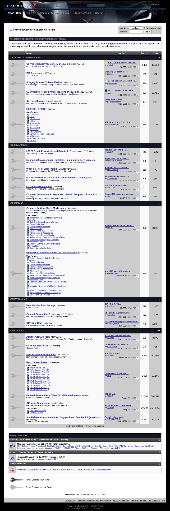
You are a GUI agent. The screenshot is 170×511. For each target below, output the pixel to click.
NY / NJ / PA (35, 119)
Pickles (78, 448)
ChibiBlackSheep (86, 446)
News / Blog (14, 13)
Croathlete (65, 469)
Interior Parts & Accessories (41, 233)
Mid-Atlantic (34, 136)
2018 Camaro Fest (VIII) (40, 374)
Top (163, 500)
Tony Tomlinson (53, 469)
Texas (32, 116)
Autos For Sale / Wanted (39, 295)
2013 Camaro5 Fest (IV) (40, 383)
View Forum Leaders (95, 426)
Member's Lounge (18, 299)
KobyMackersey (23, 448)
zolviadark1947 (116, 448)
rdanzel (110, 196)
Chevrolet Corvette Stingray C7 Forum (94, 500)
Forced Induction (37, 224)
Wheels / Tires (36, 228)
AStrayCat (90, 469)
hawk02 (144, 446)
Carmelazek (112, 178)
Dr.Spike (42, 469)
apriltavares (112, 83)
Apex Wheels (112, 170)
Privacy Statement (121, 500)
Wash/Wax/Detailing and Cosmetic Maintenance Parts (43, 240)
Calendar (65, 13)
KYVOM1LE (112, 346)
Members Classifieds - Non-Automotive (46, 290)
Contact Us (70, 500)
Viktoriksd (111, 315)
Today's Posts (83, 13)
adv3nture (30, 446)
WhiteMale (104, 448)
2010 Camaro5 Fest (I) (39, 390)
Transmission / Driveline (40, 226)
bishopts (110, 338)
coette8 (110, 65)
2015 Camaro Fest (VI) (39, 377)
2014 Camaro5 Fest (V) (39, 381)
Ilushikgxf (111, 306)
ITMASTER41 (113, 124)
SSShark (86, 448)
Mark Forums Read (74, 426)
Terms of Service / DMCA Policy (145, 500)
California (34, 114)
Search (99, 13)
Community (48, 13)
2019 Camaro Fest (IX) (39, 372)
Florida (32, 121)
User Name (124, 28)
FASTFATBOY (120, 446)
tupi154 (110, 228)
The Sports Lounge (38, 411)
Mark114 (58, 448)
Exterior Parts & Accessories (42, 231)
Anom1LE (40, 446)
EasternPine (108, 446)
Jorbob (78, 469)
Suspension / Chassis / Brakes (42, 273)
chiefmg (110, 407)
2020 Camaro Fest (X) (39, 368)
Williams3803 (112, 273)
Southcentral (35, 127)
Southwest (34, 129)
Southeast (34, 125)
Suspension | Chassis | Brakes (42, 235)
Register (31, 13)
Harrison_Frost (133, 446)
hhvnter (151, 446)
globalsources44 (114, 102)
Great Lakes (35, 123)
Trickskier (95, 448)
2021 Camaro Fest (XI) (39, 370)
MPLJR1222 (68, 448)
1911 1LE (21, 446)
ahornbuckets (101, 469)
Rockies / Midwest (37, 138)
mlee (109, 93)
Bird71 (58, 446)
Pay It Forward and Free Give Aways (45, 292)
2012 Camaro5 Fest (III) (40, 385)
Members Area (17, 331)
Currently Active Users (19, 440)
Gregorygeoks (113, 324)
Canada (33, 140)
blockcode (111, 187)
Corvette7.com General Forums (25, 57)
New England (35, 132)
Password (123, 32)
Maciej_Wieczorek (46, 448)
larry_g (35, 448)
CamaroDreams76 (70, 446)
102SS (110, 396)
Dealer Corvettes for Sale (40, 248)
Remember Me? (152, 28)
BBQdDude (50, 446)
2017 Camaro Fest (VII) (39, 379)
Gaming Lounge (36, 413)
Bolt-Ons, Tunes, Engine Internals (44, 222)
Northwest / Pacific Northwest (42, 134)
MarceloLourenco (114, 161)
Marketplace (16, 203)
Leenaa (110, 74)
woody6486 (33, 469)
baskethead (22, 469)
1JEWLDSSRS (113, 419)
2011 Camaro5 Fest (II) (39, 388)
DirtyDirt (98, 446)
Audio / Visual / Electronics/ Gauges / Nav (47, 237)
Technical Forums (18, 145)
